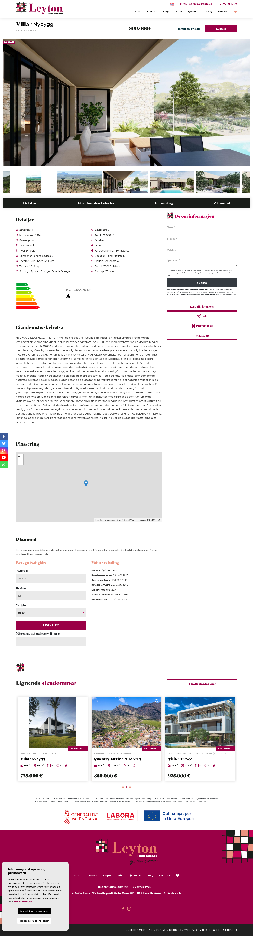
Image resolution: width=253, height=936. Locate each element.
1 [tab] (123, 787)
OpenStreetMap (125, 520)
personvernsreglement (175, 273)
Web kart (191, 929)
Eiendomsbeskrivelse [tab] (96, 203)
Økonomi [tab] (222, 203)
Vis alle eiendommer (202, 684)
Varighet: (22, 605)
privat (161, 929)
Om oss (152, 11)
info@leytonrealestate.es (196, 3)
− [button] (19, 462)
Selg (209, 11)
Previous (7, 102)
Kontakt (223, 11)
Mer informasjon (23, 901)
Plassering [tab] (164, 203)
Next (246, 102)
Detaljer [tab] (30, 203)
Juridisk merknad (139, 929)
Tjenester (194, 11)
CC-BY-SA (153, 520)
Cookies (175, 929)
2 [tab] (126, 787)
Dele (202, 316)
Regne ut (51, 625)
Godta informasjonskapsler (34, 911)
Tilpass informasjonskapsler (34, 920)
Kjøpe (167, 11)
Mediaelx (230, 929)
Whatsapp (202, 335)
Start (138, 11)
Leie (179, 11)
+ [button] (19, 457)
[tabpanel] (53, 739)
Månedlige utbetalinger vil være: (38, 633)
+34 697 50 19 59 (226, 3)
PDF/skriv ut (202, 326)
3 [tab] (130, 787)
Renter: (21, 588)
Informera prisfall (189, 28)
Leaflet (99, 520)
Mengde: (22, 570)
